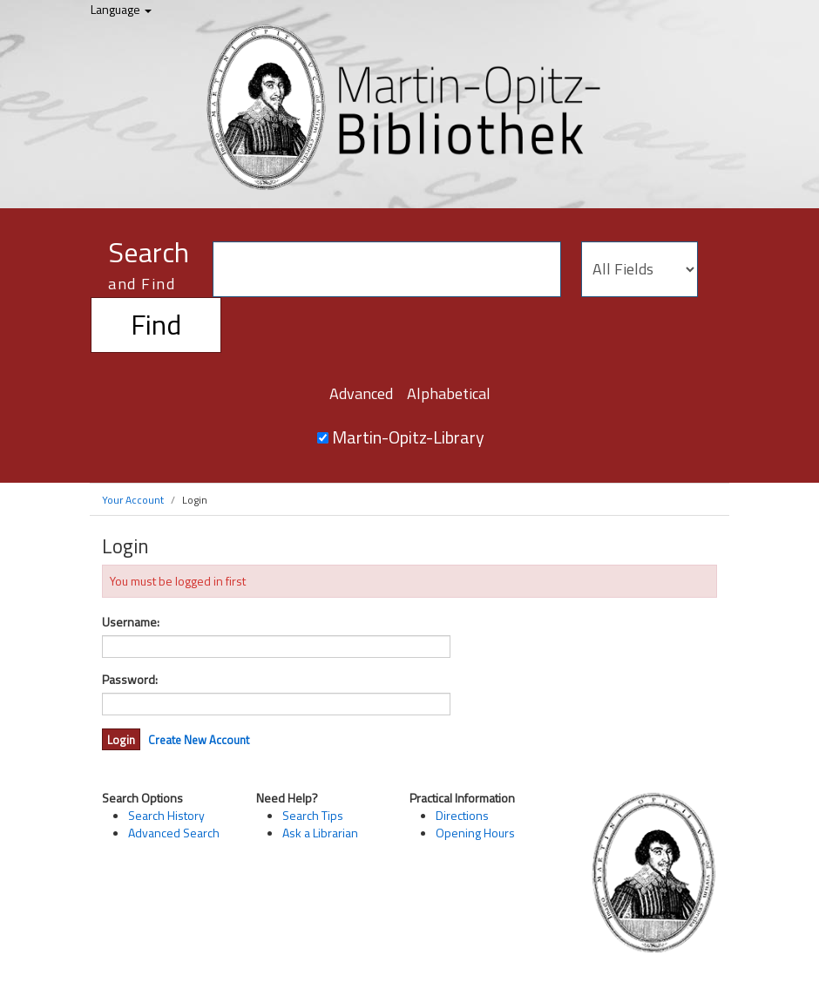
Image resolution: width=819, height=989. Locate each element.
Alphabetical (449, 393)
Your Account (133, 499)
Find (156, 324)
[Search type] (639, 269)
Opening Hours (475, 832)
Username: (130, 622)
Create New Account (198, 740)
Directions (462, 815)
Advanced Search (174, 832)
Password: (130, 679)
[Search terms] (387, 269)
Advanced (361, 393)
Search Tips (312, 815)
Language (121, 9)
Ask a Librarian (320, 832)
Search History (166, 815)
